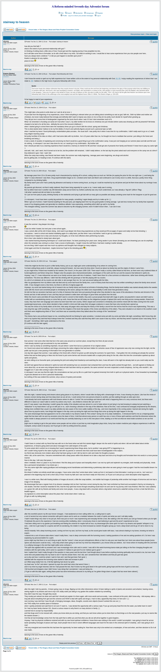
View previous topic (137, 34)
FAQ (61, 13)
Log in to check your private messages (80, 15)
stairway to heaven (16, 22)
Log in (98, 15)
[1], (117, 79)
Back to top (7, 69)
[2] (119, 79)
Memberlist (78, 13)
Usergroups (89, 13)
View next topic (151, 34)
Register (99, 13)
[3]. (32, 81)
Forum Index (32, 29)
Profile (64, 15)
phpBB (76, 668)
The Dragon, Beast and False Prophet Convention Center (59, 29)
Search (68, 13)
